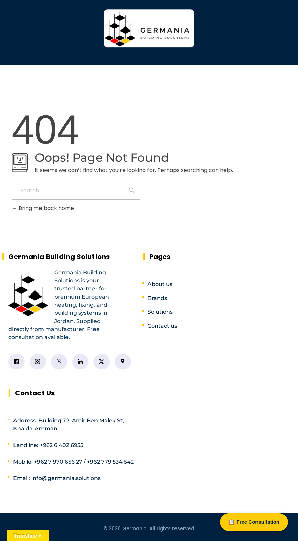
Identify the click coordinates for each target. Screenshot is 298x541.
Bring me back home (43, 208)
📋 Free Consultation (253, 522)
